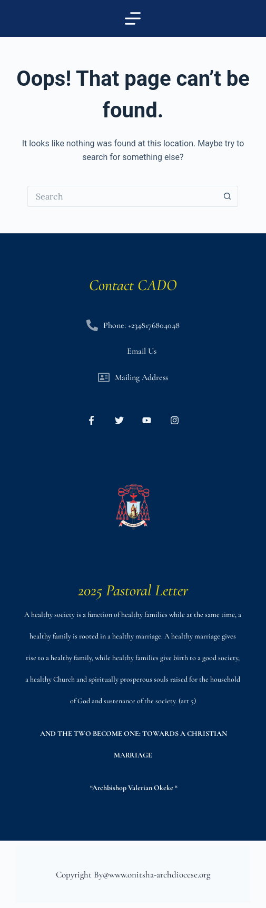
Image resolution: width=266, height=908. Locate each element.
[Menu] (133, 18)
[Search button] (227, 196)
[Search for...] (122, 196)
